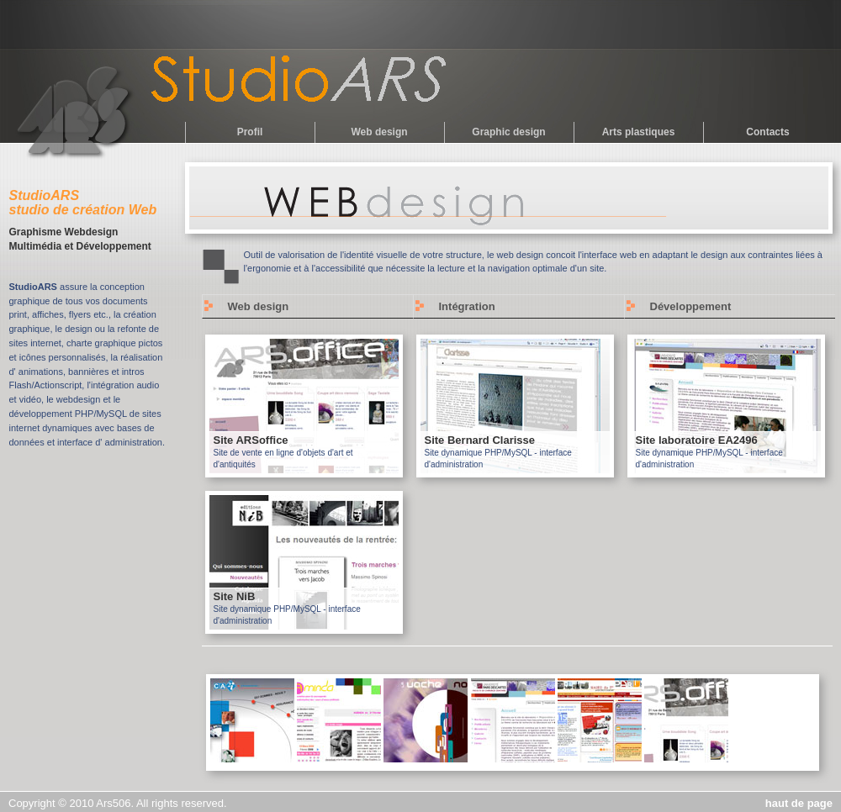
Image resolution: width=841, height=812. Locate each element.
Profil (250, 132)
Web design (379, 132)
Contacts (767, 132)
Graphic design (508, 132)
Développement (691, 306)
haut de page (799, 803)
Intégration (467, 306)
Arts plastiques (638, 132)
